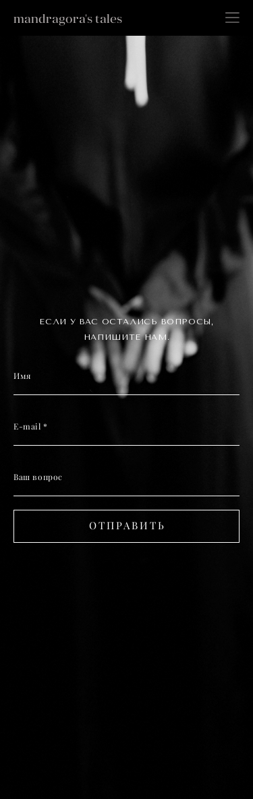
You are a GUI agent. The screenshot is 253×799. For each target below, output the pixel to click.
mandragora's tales (67, 19)
